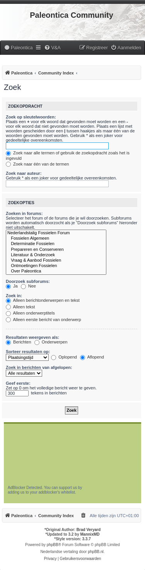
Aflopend (92, 357)
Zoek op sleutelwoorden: (31, 117)
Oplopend (64, 357)
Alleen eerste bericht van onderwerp (43, 319)
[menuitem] (18, 48)
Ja (12, 286)
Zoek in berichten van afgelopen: (39, 367)
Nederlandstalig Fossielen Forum (56, 233)
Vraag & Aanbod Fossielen (56, 260)
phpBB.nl (96, 552)
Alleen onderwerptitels (30, 313)
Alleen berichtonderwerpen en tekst (43, 300)
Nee (28, 286)
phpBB (52, 545)
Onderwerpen (51, 342)
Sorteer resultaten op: (28, 351)
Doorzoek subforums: (28, 281)
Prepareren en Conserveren (56, 249)
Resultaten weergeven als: (32, 337)
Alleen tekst (20, 306)
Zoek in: (14, 295)
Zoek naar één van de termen (37, 164)
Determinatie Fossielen (56, 244)
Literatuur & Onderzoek (56, 255)
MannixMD (90, 534)
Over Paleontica (56, 271)
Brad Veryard (89, 530)
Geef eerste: (18, 383)
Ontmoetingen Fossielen (56, 266)
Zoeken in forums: (24, 213)
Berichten (18, 342)
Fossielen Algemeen (56, 238)
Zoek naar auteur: (23, 173)
